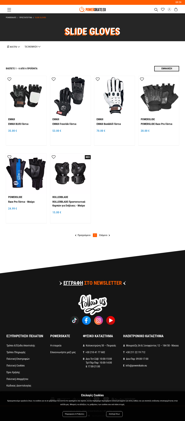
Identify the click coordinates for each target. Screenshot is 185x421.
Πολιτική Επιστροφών (18, 358)
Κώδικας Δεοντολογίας (18, 385)
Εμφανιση (166, 68)
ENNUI (11, 119)
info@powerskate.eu (136, 365)
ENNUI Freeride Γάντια (64, 123)
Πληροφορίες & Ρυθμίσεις (74, 414)
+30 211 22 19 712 (135, 352)
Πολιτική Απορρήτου (17, 378)
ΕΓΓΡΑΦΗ (73, 283)
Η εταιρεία (55, 345)
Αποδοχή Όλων (114, 414)
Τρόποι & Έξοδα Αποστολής (20, 345)
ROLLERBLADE (60, 197)
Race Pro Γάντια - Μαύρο (21, 201)
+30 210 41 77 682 (95, 352)
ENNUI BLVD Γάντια (18, 123)
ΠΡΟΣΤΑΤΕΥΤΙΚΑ (25, 17)
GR (177, 2)
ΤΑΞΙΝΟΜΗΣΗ (33, 46)
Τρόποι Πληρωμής (16, 352)
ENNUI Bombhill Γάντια (109, 123)
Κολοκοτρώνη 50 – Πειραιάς (101, 345)
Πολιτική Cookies (15, 365)
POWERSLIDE (148, 119)
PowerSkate (11, 17)
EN (180, 2)
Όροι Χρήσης (13, 372)
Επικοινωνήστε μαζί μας (63, 352)
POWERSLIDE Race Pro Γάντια (156, 123)
